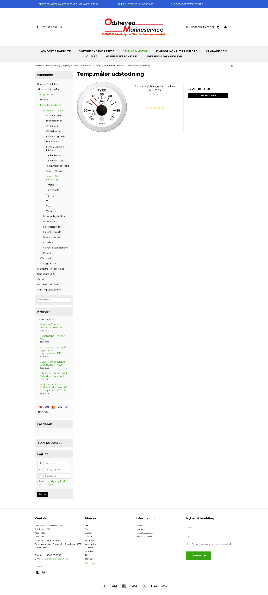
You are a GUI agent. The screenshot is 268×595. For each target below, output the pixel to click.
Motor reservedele (52, 227)
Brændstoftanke (51, 237)
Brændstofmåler (54, 120)
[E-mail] (209, 536)
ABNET (88, 533)
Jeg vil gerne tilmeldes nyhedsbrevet (212, 543)
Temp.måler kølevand (57, 166)
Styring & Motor (135, 51)
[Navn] (209, 527)
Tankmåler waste (55, 160)
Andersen (90, 540)
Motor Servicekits (52, 232)
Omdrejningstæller (56, 136)
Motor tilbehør (50, 221)
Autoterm (90, 551)
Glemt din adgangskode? (52, 481)
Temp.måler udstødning (52, 178)
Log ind (42, 494)
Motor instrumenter (53, 110)
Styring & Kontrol (49, 263)
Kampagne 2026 (217, 51)
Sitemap (39, 566)
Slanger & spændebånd (55, 247)
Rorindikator (52, 141)
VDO (48, 205)
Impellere (48, 242)
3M (86, 529)
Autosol (89, 547)
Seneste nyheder (45, 319)
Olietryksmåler (53, 131)
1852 (87, 525)
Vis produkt (208, 95)
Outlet (91, 56)
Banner (89, 558)
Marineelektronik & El (121, 56)
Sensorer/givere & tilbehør (55, 148)
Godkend (197, 555)
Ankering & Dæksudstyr (164, 56)
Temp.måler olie (54, 171)
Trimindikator (53, 190)
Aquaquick (90, 544)
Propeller (48, 253)
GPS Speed (52, 126)
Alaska (88, 536)
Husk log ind (50, 476)
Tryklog (50, 195)
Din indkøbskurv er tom (203, 27)
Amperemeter (53, 115)
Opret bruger (45, 484)
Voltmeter (51, 211)
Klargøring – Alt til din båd (177, 51)
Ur (47, 200)
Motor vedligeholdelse (54, 216)
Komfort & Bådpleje (56, 51)
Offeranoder (46, 258)
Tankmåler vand (54, 155)
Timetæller (52, 185)
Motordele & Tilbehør (51, 105)
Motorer (44, 99)
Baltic (88, 555)
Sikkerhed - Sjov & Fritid (97, 51)
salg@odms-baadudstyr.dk (55, 558)
